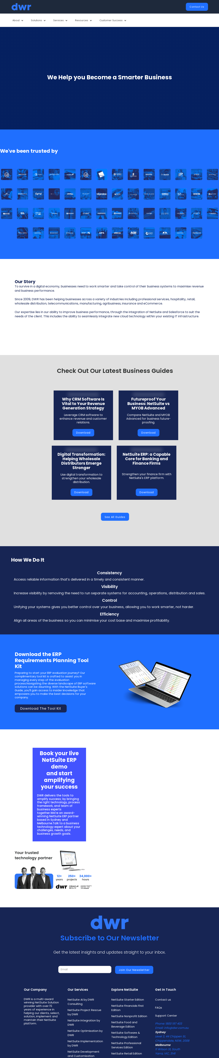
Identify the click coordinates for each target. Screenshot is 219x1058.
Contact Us (197, 6)
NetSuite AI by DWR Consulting (81, 1002)
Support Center (166, 1016)
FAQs (158, 1008)
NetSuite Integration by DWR (84, 1022)
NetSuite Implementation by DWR (85, 1043)
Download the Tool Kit (40, 708)
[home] (21, 7)
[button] (17, 20)
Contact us (163, 1000)
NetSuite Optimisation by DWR (85, 1033)
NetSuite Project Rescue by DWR (84, 1012)
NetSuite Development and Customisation (83, 1054)
